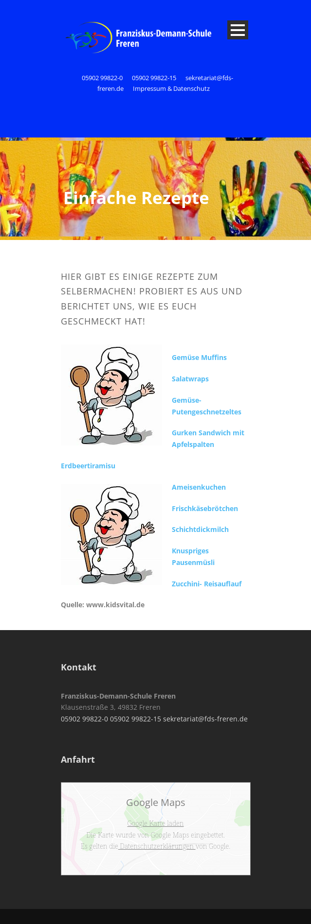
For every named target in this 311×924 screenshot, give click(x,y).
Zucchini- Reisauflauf (206, 583)
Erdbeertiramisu (88, 465)
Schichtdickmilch (200, 529)
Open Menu (237, 29)
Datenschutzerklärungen (157, 846)
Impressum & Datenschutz (171, 88)
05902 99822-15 (154, 77)
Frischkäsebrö (195, 508)
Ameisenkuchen (199, 487)
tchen (228, 508)
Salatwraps (190, 378)
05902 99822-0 (103, 77)
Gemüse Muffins (199, 357)
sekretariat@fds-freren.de (205, 718)
